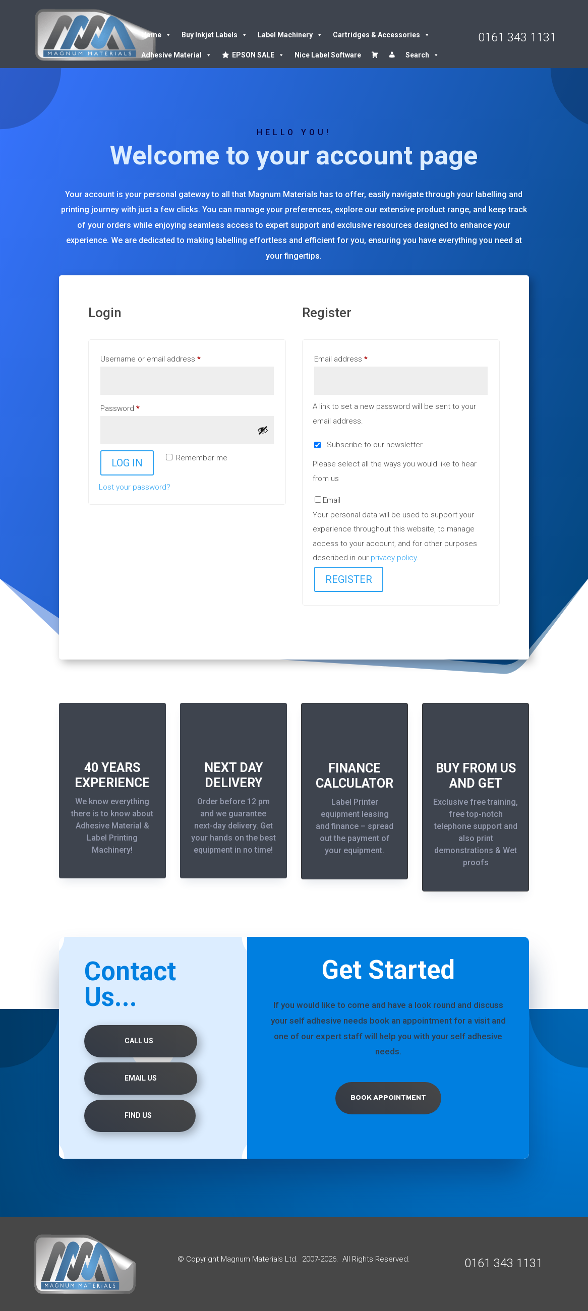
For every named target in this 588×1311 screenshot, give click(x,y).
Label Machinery (290, 35)
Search (422, 55)
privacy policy (394, 557)
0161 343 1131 (517, 37)
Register (348, 579)
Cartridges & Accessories (381, 35)
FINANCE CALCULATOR (354, 776)
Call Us (139, 1041)
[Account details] (391, 55)
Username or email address (165, 357)
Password (135, 407)
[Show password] (262, 430)
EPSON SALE (258, 55)
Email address (356, 357)
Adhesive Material (176, 55)
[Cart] (374, 55)
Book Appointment (388, 1098)
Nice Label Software (328, 55)
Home (156, 35)
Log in (127, 463)
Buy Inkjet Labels (215, 35)
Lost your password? (134, 487)
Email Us (141, 1078)
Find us (138, 1115)
